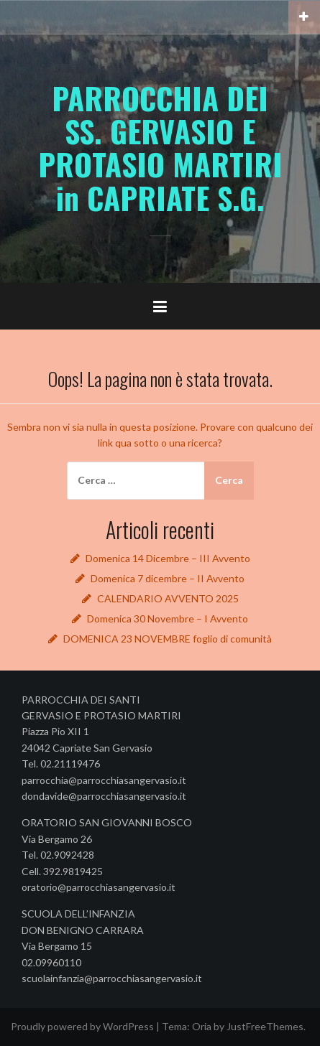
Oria (201, 1026)
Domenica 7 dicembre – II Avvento (167, 578)
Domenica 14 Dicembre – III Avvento (168, 558)
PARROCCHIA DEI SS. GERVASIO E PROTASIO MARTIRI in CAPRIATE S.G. (160, 147)
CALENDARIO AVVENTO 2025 (168, 598)
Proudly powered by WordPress (82, 1026)
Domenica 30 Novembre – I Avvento (167, 618)
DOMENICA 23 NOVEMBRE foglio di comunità (167, 638)
